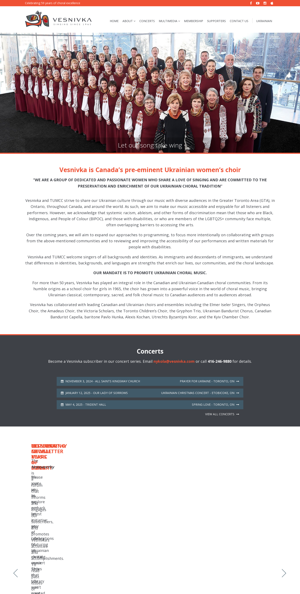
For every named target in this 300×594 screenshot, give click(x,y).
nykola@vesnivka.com (174, 361)
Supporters (216, 21)
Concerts (147, 21)
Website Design (236, 583)
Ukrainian (264, 21)
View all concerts (222, 414)
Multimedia (168, 21)
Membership (193, 21)
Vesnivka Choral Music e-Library (142, 583)
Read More (68, 502)
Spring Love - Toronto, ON (215, 404)
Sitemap (77, 583)
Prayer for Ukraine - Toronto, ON (209, 381)
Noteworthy (226, 485)
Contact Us (239, 21)
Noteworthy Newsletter (102, 583)
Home (114, 21)
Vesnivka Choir (45, 583)
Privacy (63, 583)
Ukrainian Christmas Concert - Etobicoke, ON (200, 393)
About (127, 21)
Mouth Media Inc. (263, 583)
